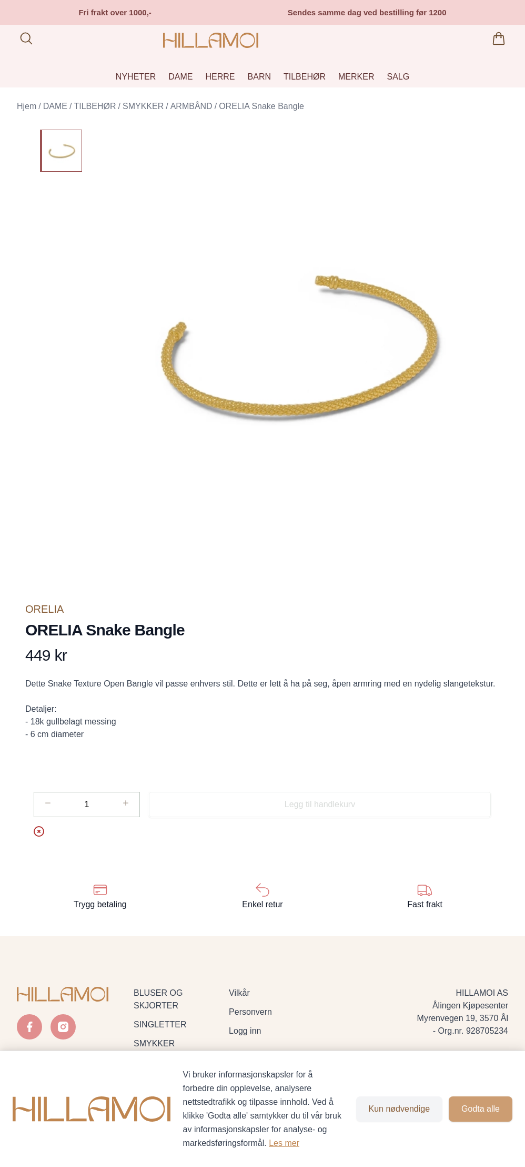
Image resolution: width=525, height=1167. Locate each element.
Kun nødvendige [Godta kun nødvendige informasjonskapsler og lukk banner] (399, 1108)
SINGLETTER (160, 1024)
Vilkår (239, 992)
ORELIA (44, 609)
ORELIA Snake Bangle (261, 106)
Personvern (250, 1011)
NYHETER (136, 76)
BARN (259, 76)
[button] (299, 344)
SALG (398, 76)
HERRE (220, 76)
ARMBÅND (191, 106)
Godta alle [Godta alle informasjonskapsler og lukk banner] (480, 1108)
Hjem (26, 106)
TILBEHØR (305, 76)
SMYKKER (143, 106)
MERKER (356, 76)
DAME (180, 76)
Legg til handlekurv (320, 804)
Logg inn (245, 1030)
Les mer (284, 1143)
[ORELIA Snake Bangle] (61, 151)
